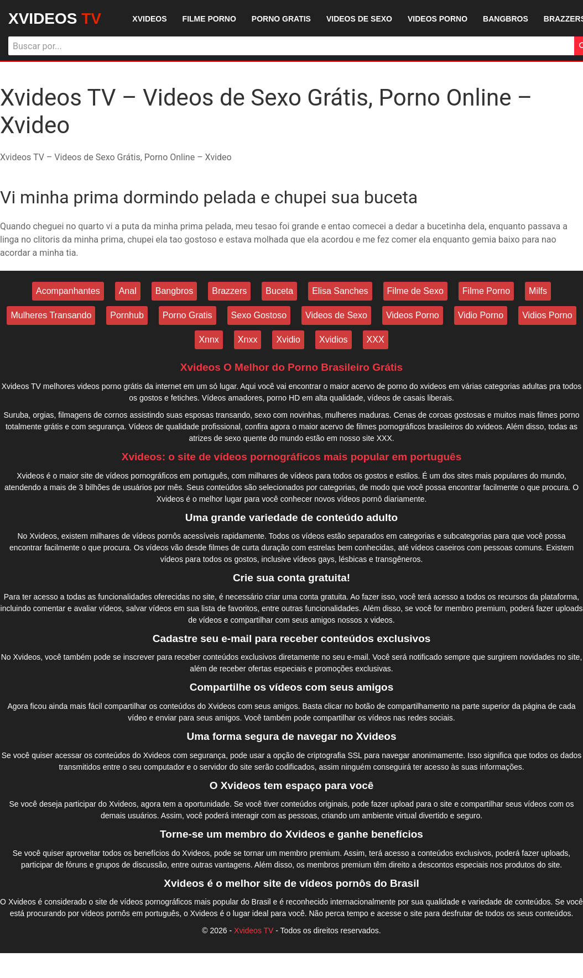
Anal (128, 291)
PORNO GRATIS (281, 18)
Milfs (538, 291)
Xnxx (248, 339)
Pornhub (127, 315)
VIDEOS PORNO (437, 18)
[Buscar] (291, 45)
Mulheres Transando (51, 315)
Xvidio (288, 339)
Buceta (279, 291)
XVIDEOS (54, 18)
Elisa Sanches (340, 291)
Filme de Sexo (415, 291)
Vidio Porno (480, 315)
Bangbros (174, 291)
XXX (375, 339)
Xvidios (333, 339)
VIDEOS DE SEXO (359, 18)
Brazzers (229, 291)
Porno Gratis (187, 315)
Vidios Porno (547, 315)
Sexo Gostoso (259, 315)
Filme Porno (486, 291)
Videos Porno (412, 315)
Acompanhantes (68, 291)
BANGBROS (505, 18)
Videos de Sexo (336, 315)
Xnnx (208, 339)
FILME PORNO (209, 18)
